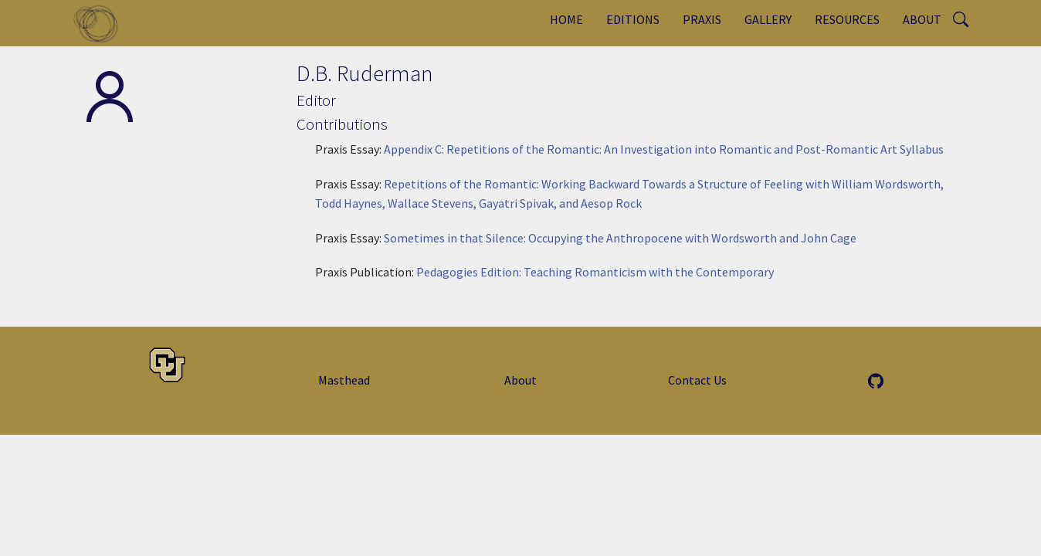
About (922, 19)
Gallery (768, 19)
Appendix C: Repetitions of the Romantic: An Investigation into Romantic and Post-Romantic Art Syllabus (664, 149)
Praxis (702, 19)
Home (566, 19)
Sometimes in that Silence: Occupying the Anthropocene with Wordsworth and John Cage (620, 238)
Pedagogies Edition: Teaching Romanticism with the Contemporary (595, 272)
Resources (847, 19)
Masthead (344, 380)
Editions (633, 19)
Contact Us (697, 380)
